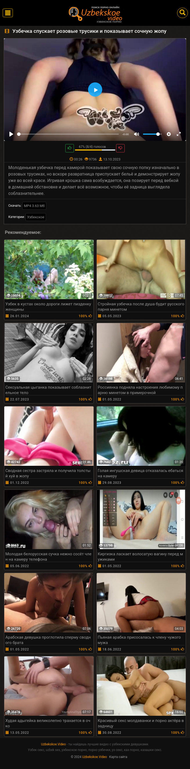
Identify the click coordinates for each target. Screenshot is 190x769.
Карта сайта (118, 757)
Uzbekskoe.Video (53, 744)
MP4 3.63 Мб (34, 206)
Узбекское (35, 217)
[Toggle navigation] (8, 13)
